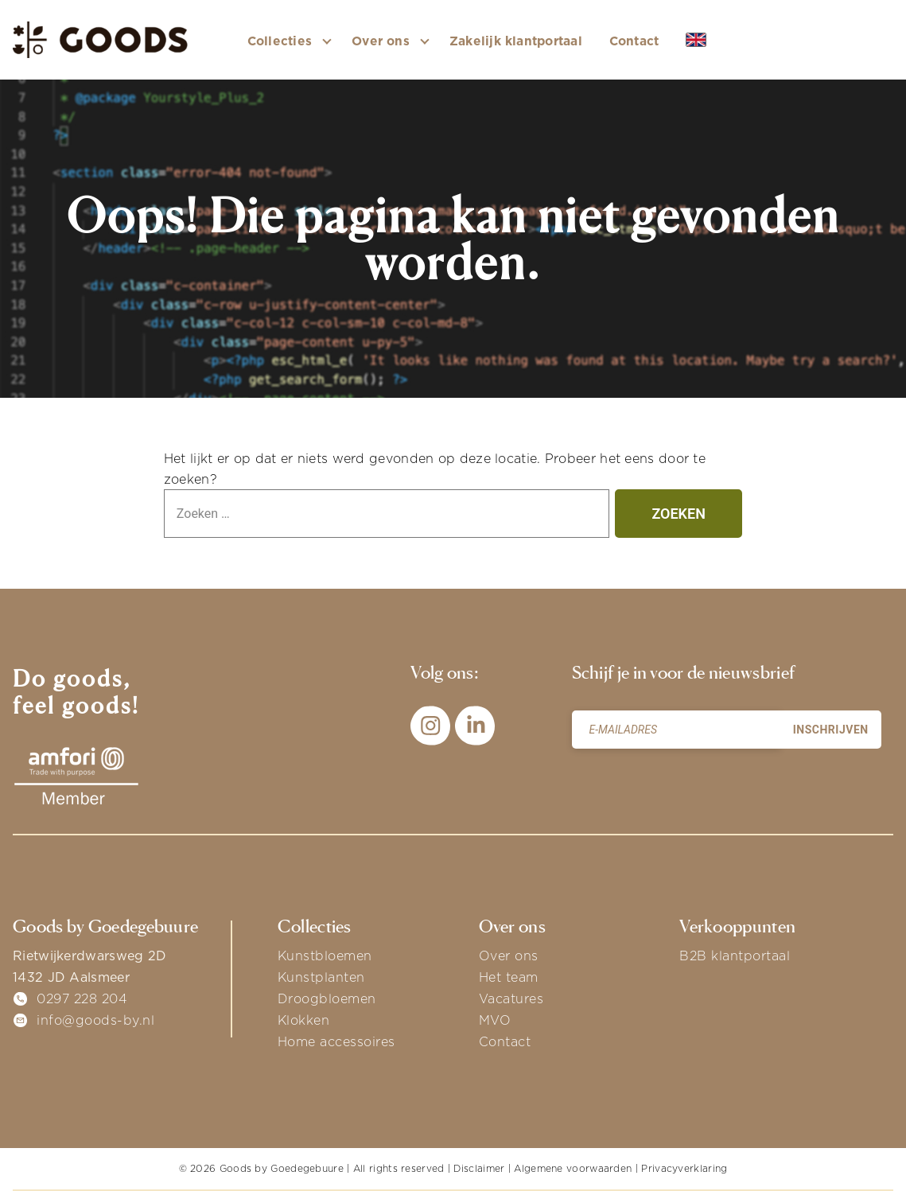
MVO (495, 1020)
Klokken (304, 1020)
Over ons (509, 955)
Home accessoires (336, 1041)
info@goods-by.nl (95, 1020)
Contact (634, 41)
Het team (509, 977)
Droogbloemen (327, 998)
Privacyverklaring (684, 1168)
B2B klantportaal (734, 955)
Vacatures (511, 998)
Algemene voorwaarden (573, 1168)
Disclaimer (478, 1168)
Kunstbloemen (325, 955)
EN (708, 41)
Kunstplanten (321, 977)
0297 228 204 (82, 998)
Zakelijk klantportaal (515, 41)
